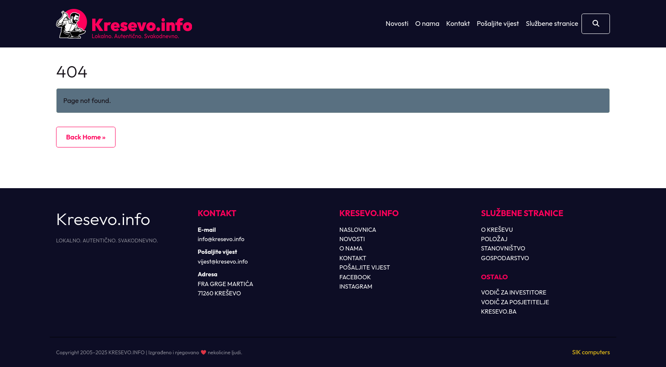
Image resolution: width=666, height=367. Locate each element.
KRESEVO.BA (499, 311)
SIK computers (591, 352)
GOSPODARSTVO (505, 258)
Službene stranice (552, 23)
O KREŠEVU (497, 230)
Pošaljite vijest (498, 23)
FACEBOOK (355, 277)
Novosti (397, 23)
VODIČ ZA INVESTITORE (514, 292)
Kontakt (458, 23)
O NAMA (351, 248)
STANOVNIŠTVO (503, 248)
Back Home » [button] (85, 137)
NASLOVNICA (357, 230)
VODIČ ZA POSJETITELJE (515, 302)
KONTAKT (353, 258)
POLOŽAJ (494, 239)
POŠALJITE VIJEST (364, 267)
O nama (427, 23)
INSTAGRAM (356, 286)
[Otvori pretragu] (595, 24)
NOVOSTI (352, 239)
